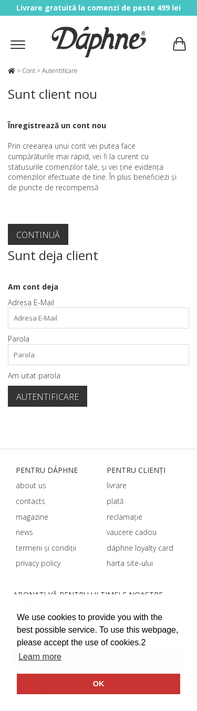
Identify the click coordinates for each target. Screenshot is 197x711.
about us (31, 485)
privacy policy (38, 563)
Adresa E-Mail (31, 302)
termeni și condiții (46, 548)
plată (115, 501)
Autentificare (60, 70)
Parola (18, 339)
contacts (30, 501)
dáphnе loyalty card (140, 548)
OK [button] (99, 683)
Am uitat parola (34, 375)
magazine (32, 517)
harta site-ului (130, 563)
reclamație (124, 517)
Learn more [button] (39, 656)
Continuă (38, 235)
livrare (117, 485)
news (24, 532)
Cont (28, 70)
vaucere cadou (132, 532)
